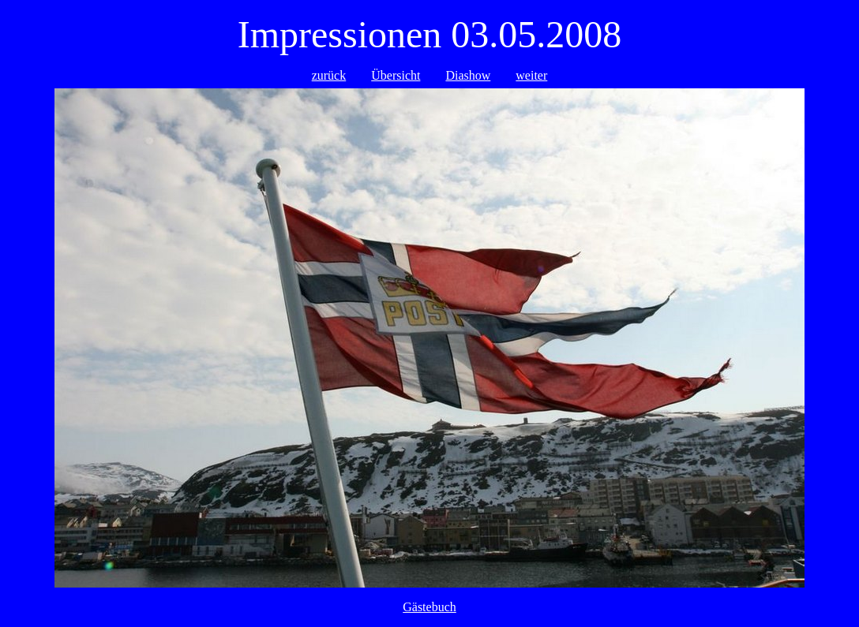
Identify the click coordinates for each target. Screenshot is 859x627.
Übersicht (395, 75)
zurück (329, 75)
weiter (531, 75)
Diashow (467, 75)
